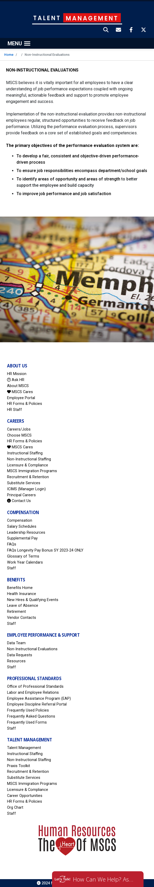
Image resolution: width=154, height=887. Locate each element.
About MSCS (18, 386)
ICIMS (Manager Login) (26, 489)
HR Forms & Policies (24, 403)
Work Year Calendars (25, 562)
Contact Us (19, 501)
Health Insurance (21, 594)
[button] (106, 30)
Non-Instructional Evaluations (32, 649)
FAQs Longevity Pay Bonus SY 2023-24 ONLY (45, 550)
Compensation (19, 520)
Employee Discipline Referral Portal (37, 704)
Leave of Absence (22, 605)
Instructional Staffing (25, 453)
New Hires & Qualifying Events (32, 600)
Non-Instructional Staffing (29, 459)
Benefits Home (20, 588)
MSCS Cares (20, 392)
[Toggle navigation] (18, 43)
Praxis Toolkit (18, 766)
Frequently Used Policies (28, 710)
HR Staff (14, 409)
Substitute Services (23, 483)
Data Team (16, 643)
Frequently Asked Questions (31, 716)
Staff (11, 568)
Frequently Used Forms (27, 722)
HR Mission (16, 374)
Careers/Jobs (19, 429)
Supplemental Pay (22, 538)
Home (9, 55)
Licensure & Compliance (27, 465)
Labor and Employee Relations (33, 692)
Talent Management (24, 748)
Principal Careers (21, 495)
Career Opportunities (24, 796)
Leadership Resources (26, 532)
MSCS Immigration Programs (32, 471)
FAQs (11, 544)
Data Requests (19, 655)
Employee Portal (21, 398)
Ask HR (15, 380)
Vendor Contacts (21, 617)
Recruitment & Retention (28, 477)
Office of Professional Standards (35, 686)
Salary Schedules (21, 526)
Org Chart (15, 807)
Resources (16, 661)
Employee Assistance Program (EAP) (39, 698)
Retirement (16, 611)
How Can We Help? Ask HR (104, 879)
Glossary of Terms (23, 556)
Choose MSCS (19, 435)
